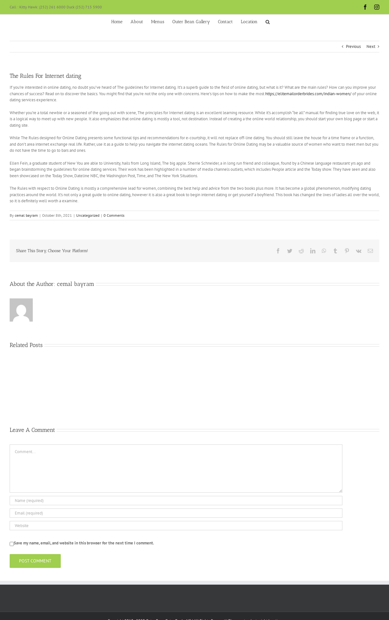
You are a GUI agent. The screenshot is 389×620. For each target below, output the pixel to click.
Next (370, 46)
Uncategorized (87, 215)
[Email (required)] (176, 513)
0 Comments (114, 215)
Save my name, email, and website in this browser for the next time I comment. (84, 543)
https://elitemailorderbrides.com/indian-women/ (308, 93)
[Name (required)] (176, 500)
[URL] (176, 525)
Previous (353, 46)
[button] (268, 21)
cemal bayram (26, 215)
